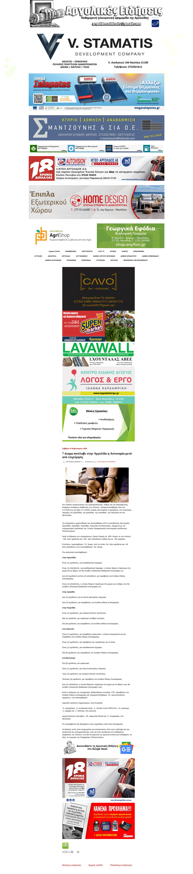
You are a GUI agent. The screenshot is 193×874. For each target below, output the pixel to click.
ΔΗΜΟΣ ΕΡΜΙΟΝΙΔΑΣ (150, 256)
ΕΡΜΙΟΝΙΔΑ (86, 260)
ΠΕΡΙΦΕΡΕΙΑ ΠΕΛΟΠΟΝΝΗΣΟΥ (135, 260)
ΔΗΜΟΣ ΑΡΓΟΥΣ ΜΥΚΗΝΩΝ (104, 256)
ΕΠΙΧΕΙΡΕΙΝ (71, 260)
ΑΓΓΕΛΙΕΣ (38, 256)
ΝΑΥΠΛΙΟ (114, 260)
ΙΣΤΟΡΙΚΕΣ (100, 260)
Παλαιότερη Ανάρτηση (121, 865)
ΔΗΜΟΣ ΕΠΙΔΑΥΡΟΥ (129, 256)
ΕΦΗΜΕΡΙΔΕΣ (70, 251)
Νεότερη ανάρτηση (71, 865)
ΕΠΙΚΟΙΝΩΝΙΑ (138, 251)
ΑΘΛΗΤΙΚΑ (52, 256)
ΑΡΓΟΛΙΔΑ (66, 256)
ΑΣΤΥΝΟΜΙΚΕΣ (82, 256)
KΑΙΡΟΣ (125, 251)
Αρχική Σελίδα (54, 251)
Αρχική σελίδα (95, 865)
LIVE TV (101, 251)
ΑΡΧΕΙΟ (113, 251)
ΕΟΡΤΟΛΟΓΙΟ (87, 251)
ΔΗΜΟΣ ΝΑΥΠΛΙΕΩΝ (53, 260)
